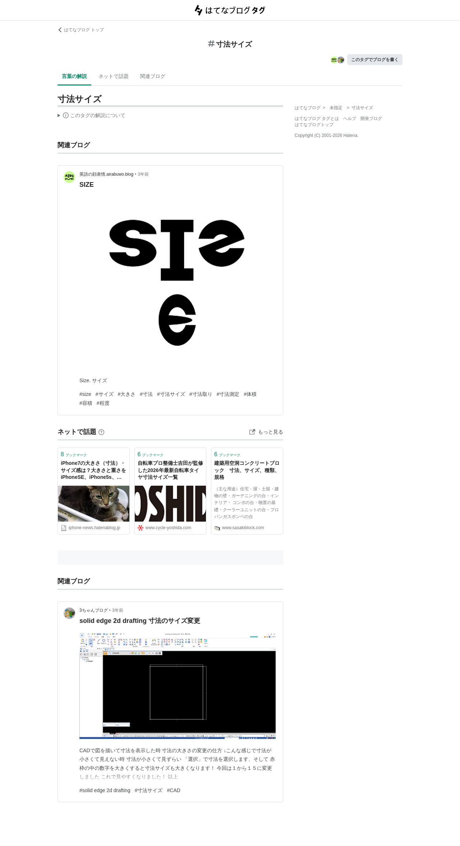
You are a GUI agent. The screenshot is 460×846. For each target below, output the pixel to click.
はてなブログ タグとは (317, 118)
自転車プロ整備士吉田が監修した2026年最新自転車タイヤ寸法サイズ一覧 (170, 470)
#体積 (250, 394)
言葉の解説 (74, 76)
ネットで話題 (113, 76)
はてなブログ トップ (81, 29)
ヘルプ (349, 118)
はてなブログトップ (314, 124)
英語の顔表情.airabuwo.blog (106, 174)
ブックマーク (74, 454)
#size (85, 394)
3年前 (143, 174)
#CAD (173, 790)
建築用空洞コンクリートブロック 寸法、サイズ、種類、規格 (247, 470)
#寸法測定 (228, 394)
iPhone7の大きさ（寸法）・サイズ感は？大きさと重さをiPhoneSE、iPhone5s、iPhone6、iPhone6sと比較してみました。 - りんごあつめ (93, 470)
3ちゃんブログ (93, 610)
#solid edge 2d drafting (104, 790)
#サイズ (105, 394)
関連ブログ (152, 76)
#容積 (85, 403)
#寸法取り (200, 394)
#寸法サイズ (171, 394)
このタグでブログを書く (375, 59)
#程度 (103, 403)
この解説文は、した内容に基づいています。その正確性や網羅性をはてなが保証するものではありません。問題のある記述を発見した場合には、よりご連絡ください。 (91, 116)
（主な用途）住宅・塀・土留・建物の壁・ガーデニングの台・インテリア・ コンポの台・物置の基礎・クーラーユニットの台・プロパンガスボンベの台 (246, 502)
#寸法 (146, 394)
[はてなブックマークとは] (101, 431)
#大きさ (127, 394)
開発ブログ (371, 118)
